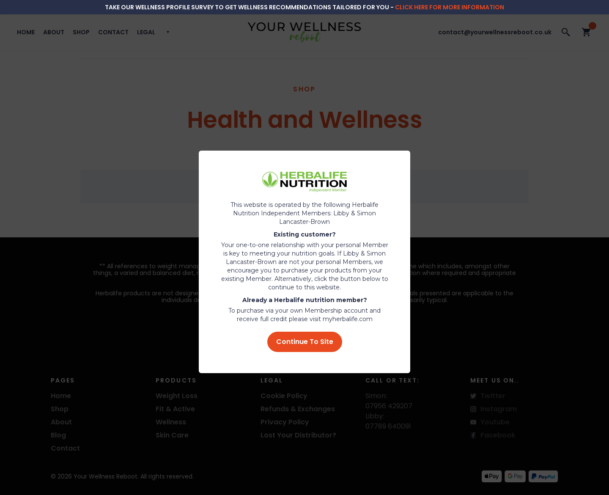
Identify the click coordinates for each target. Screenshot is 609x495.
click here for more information (449, 7)
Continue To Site (304, 341)
